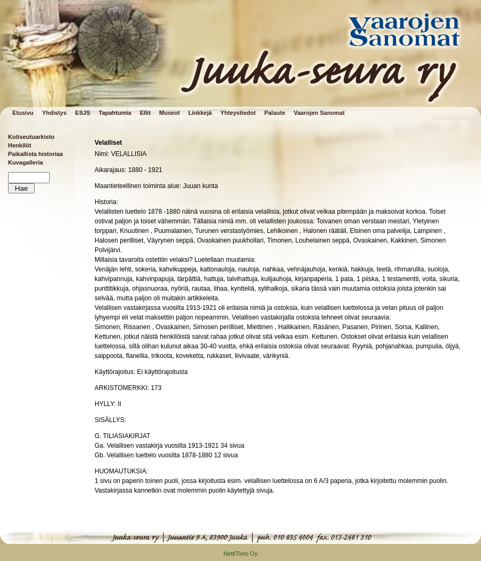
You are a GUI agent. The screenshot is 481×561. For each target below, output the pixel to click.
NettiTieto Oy (240, 553)
